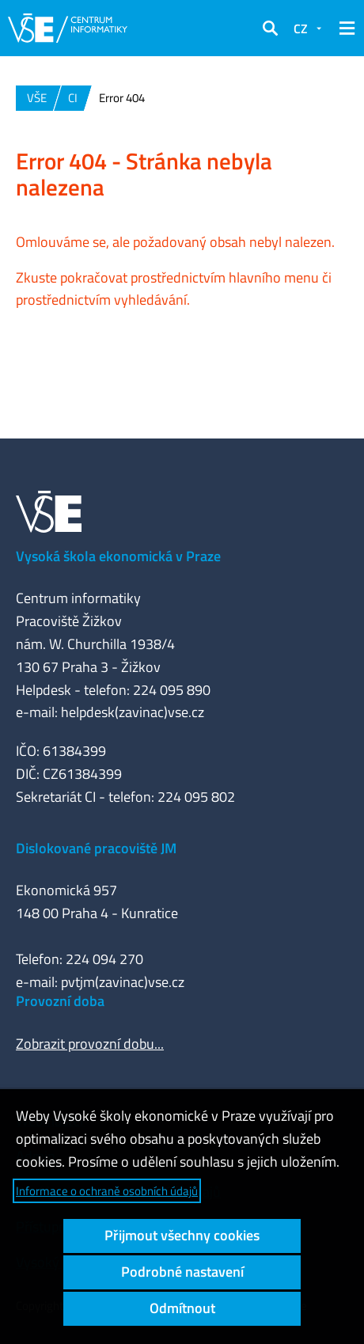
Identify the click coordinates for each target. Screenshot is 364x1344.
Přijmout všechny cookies (182, 1235)
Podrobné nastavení (182, 1271)
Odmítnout (182, 1308)
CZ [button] (301, 28)
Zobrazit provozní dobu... (90, 1043)
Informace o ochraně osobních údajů (107, 1191)
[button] (270, 28)
